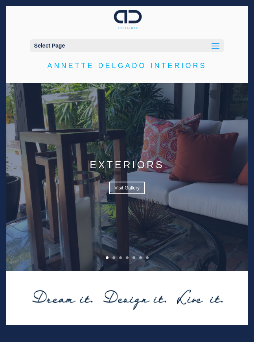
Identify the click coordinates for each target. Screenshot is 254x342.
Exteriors (127, 164)
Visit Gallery (127, 188)
